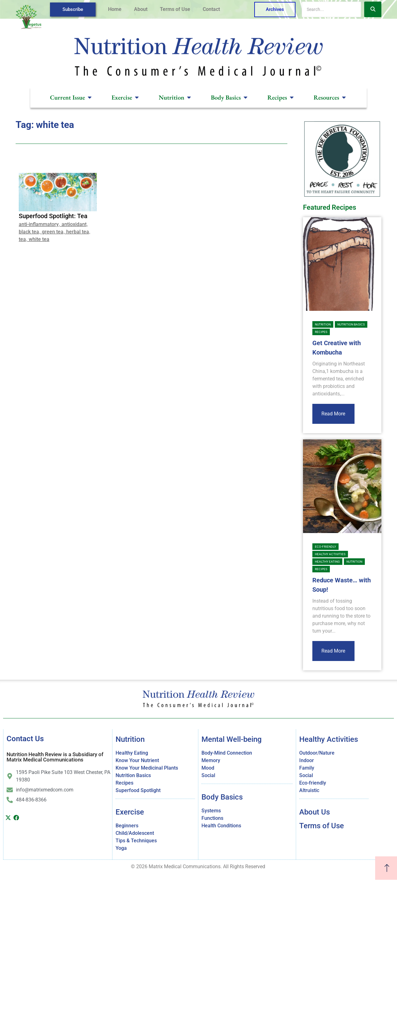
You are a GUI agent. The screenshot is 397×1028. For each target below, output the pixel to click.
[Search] (331, 9)
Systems (211, 811)
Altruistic (309, 790)
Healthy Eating (327, 561)
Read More (333, 414)
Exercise (130, 812)
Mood (207, 768)
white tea (39, 239)
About (140, 9)
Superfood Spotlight (138, 790)
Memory (210, 760)
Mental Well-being (231, 739)
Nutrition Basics (351, 324)
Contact (211, 9)
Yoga (121, 848)
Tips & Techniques (136, 841)
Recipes (321, 332)
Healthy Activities (330, 554)
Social (208, 775)
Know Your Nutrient (137, 760)
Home (115, 9)
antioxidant (74, 224)
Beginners (127, 826)
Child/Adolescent (135, 833)
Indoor (306, 760)
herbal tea (77, 232)
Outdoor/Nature (317, 753)
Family (306, 768)
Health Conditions (221, 826)
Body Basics (222, 797)
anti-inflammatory (39, 224)
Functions (212, 818)
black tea (29, 232)
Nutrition (323, 324)
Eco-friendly (325, 546)
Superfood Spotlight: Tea (53, 216)
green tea (52, 232)
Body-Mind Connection (226, 753)
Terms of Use (175, 9)
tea (22, 239)
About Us (314, 812)
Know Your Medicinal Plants (147, 768)
